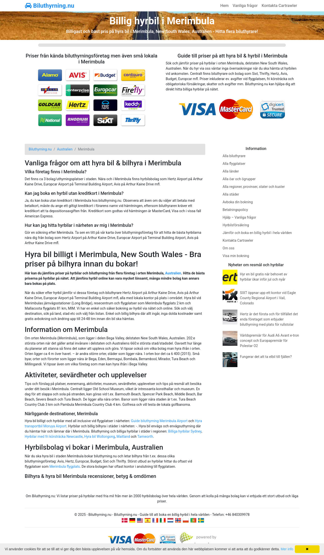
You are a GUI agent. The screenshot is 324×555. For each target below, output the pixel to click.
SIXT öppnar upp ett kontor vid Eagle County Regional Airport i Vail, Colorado (268, 298)
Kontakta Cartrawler (279, 5)
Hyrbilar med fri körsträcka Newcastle (54, 436)
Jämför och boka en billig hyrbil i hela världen (257, 233)
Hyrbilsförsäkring (236, 225)
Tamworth (145, 436)
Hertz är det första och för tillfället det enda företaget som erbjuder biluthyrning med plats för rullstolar (269, 319)
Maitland (123, 436)
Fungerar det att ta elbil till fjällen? (266, 357)
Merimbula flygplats (64, 466)
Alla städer (231, 194)
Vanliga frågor (244, 5)
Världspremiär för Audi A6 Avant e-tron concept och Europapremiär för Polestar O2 (269, 340)
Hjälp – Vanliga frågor (239, 217)
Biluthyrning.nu (49, 5)
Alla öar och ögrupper (239, 179)
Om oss (228, 248)
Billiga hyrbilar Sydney (185, 431)
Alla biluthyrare (234, 156)
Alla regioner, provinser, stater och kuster (254, 187)
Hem (224, 5)
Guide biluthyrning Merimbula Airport (159, 421)
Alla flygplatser (234, 164)
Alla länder (231, 171)
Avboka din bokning (238, 202)
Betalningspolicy (235, 210)
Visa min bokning (236, 256)
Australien (173, 273)
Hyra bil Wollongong (99, 436)
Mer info (287, 549)
